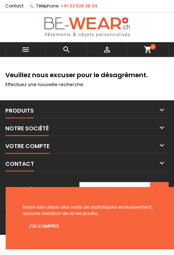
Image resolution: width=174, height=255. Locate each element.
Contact (14, 6)
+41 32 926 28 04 (78, 6)
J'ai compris (44, 226)
